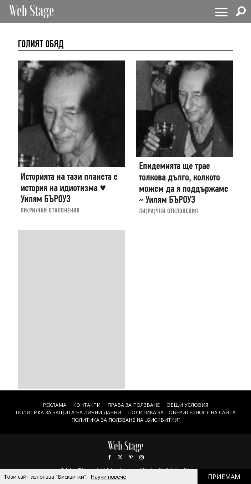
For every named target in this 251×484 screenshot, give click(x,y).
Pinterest (130, 457)
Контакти (87, 404)
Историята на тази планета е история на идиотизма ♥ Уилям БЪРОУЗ (69, 187)
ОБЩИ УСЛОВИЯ (187, 404)
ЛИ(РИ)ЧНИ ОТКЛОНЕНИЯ (50, 210)
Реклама (54, 404)
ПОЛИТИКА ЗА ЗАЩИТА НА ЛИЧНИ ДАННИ (68, 412)
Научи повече (108, 476)
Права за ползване (133, 404)
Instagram (141, 457)
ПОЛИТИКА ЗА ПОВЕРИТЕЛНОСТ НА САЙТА (182, 412)
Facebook (109, 457)
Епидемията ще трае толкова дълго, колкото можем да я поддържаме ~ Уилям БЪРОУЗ (183, 182)
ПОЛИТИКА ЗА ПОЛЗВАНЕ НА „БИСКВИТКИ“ (125, 419)
